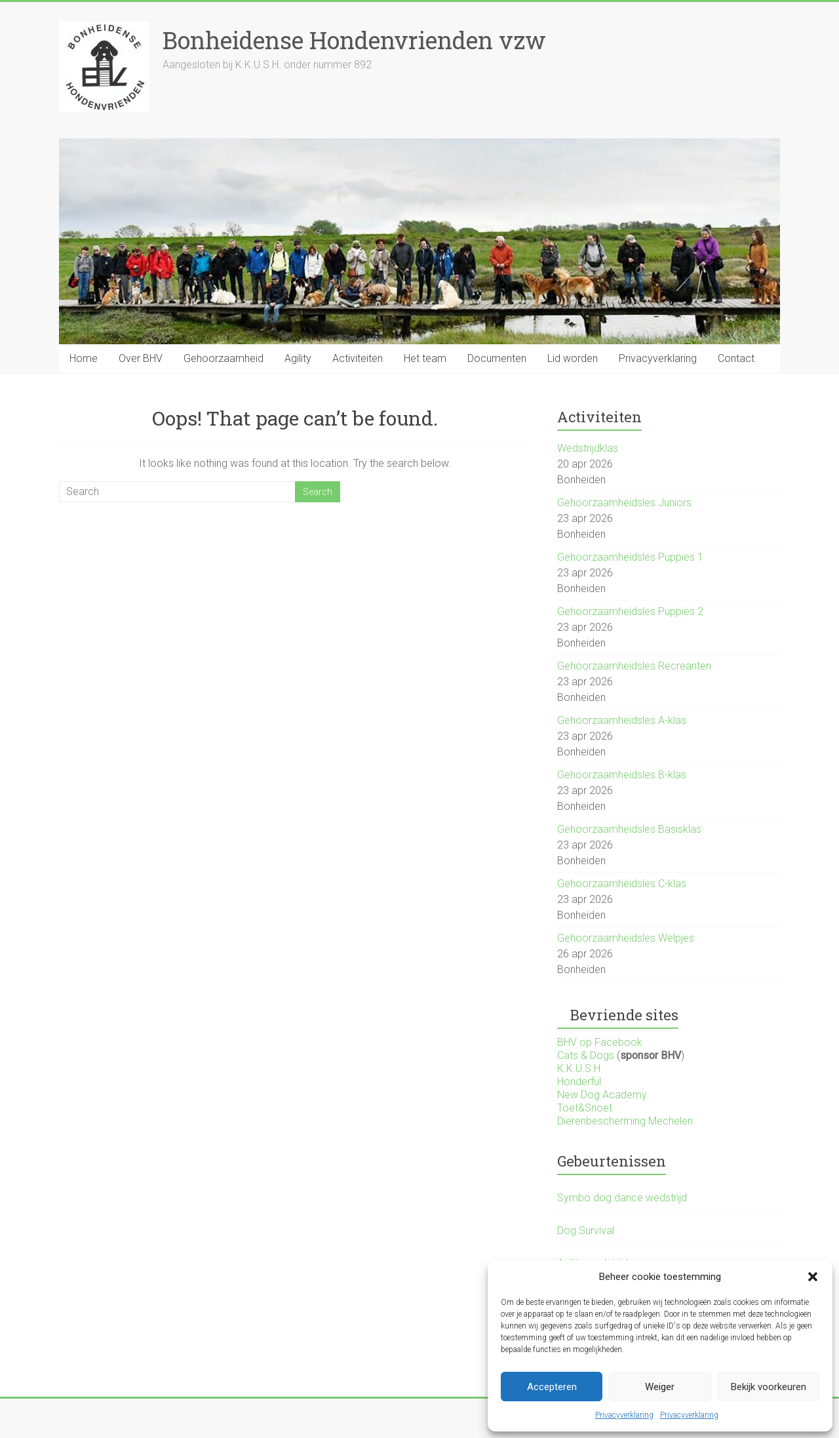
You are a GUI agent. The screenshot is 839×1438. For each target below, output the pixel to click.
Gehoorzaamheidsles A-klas (621, 720)
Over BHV (141, 358)
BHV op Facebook (599, 1042)
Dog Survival (585, 1230)
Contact (736, 358)
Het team (425, 358)
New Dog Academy (602, 1094)
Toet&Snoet (584, 1108)
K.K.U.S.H (578, 1068)
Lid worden (572, 358)
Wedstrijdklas (587, 448)
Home (83, 358)
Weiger (659, 1387)
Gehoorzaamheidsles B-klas (621, 775)
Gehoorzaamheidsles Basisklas (629, 829)
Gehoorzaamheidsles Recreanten (634, 666)
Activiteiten (357, 358)
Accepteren (552, 1387)
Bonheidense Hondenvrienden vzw (354, 40)
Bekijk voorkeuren (768, 1387)
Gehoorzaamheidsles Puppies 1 (630, 557)
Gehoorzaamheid (223, 358)
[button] (812, 1276)
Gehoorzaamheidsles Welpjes (625, 938)
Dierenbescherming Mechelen (625, 1121)
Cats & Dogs (585, 1055)
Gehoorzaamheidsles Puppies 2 (630, 611)
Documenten (496, 358)
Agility (297, 358)
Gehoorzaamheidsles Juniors (624, 502)
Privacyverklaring (624, 1415)
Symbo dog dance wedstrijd (622, 1197)
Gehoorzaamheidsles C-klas (621, 883)
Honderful (579, 1081)
